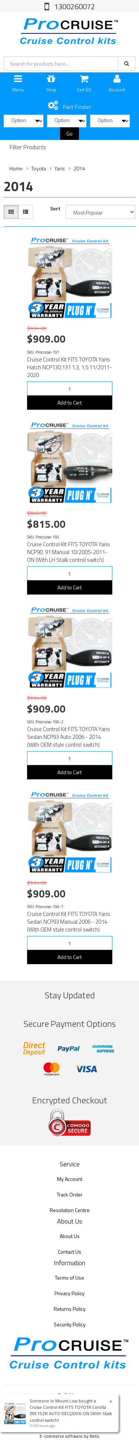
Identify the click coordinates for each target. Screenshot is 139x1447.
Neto (94, 1436)
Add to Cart (69, 402)
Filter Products (28, 147)
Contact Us (69, 1252)
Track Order (70, 1194)
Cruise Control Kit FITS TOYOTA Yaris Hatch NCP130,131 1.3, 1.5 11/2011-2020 (69, 367)
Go (69, 133)
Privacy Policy (69, 1293)
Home (16, 168)
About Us (70, 1236)
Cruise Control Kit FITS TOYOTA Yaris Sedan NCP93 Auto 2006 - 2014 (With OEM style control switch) (68, 737)
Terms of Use (69, 1277)
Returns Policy (70, 1309)
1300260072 (74, 6)
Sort (55, 208)
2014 (79, 168)
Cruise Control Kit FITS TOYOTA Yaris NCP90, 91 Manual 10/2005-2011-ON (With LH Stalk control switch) (68, 552)
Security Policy (70, 1324)
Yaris (59, 168)
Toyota (38, 168)
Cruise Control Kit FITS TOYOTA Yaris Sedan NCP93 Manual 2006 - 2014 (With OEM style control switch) (68, 922)
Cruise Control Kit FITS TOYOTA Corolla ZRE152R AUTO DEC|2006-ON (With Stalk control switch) (70, 1413)
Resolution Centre (70, 1210)
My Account (69, 1179)
